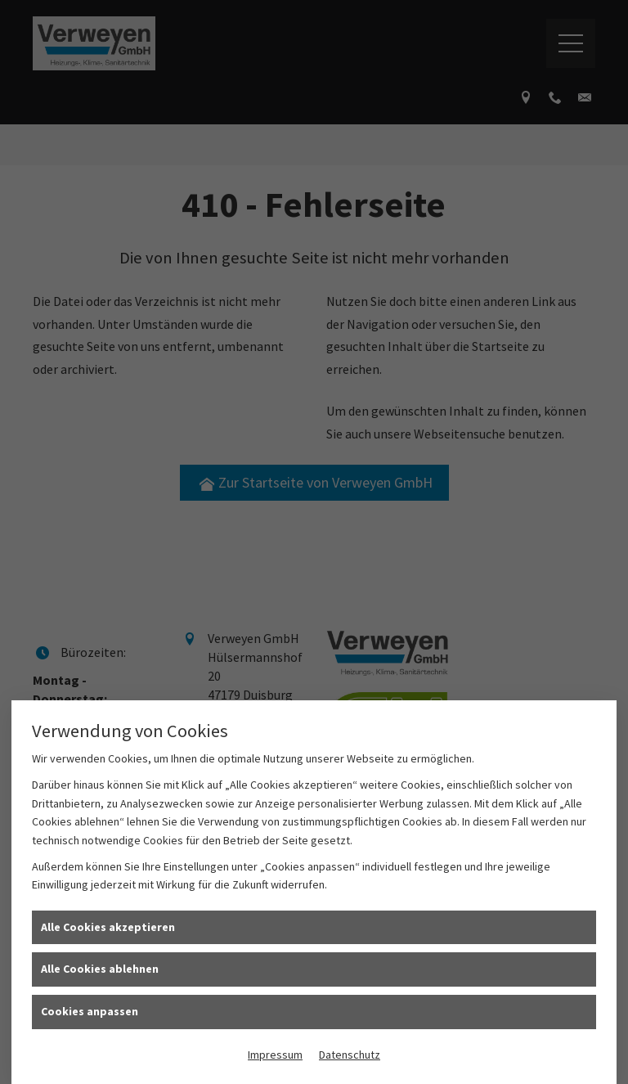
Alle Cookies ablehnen (100, 968)
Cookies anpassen (89, 1011)
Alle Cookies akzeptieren (108, 927)
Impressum (275, 1054)
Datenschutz (349, 1054)
